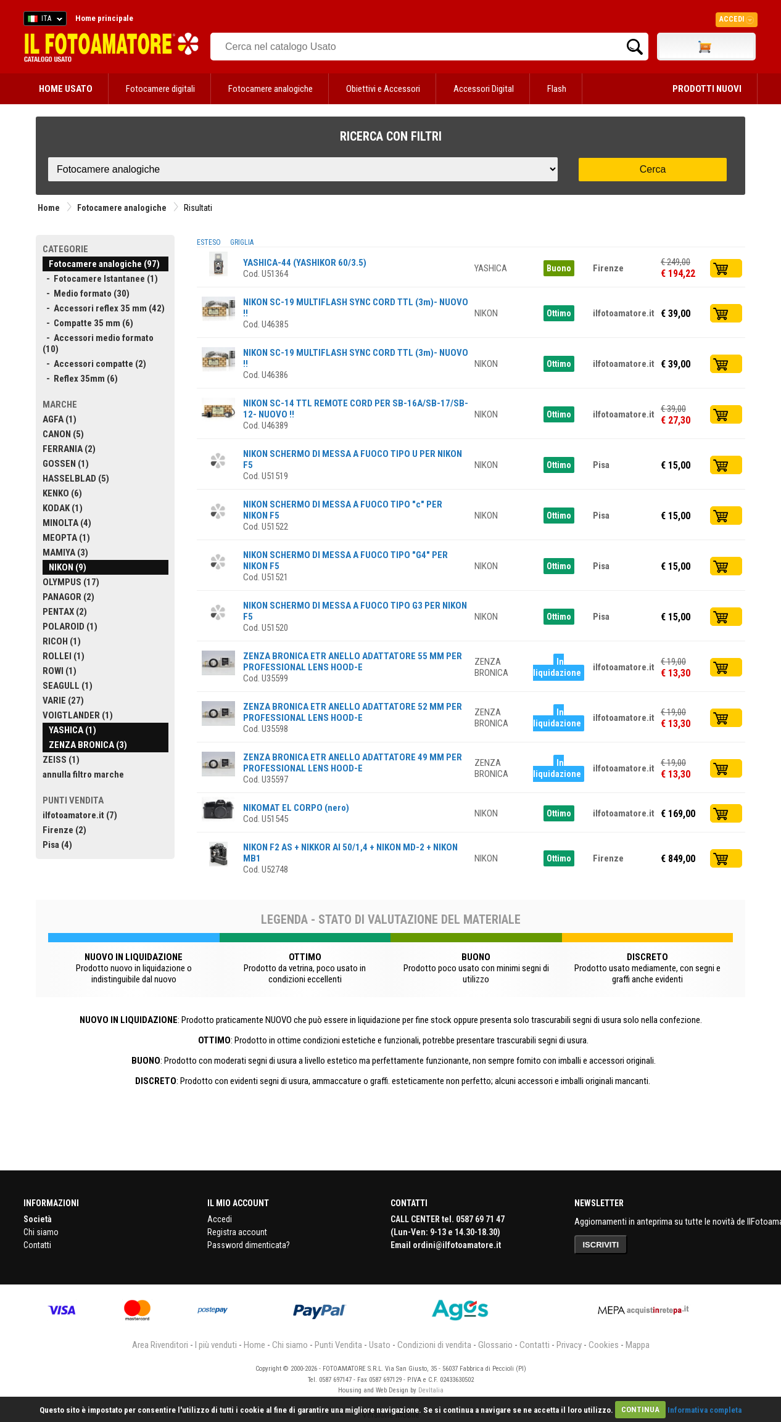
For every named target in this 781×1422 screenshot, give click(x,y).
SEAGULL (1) (68, 685)
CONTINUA (640, 1409)
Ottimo (559, 313)
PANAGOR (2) (68, 596)
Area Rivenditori (160, 1344)
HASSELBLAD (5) (76, 478)
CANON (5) (63, 434)
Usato (379, 1344)
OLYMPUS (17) (71, 582)
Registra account (237, 1232)
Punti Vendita (338, 1344)
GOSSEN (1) (66, 463)
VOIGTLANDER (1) (78, 715)
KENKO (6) (62, 493)
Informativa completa (704, 1409)
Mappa (638, 1344)
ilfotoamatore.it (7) (80, 815)
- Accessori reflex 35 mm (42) (104, 308)
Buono (559, 268)
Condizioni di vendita (434, 1344)
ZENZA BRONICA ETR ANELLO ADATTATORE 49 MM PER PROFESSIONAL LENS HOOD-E (352, 763)
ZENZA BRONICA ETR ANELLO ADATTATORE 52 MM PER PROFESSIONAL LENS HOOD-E (352, 712)
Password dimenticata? (248, 1245)
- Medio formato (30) (86, 293)
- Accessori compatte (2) (94, 363)
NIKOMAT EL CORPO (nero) (296, 807)
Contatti (37, 1245)
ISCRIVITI (601, 1244)
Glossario (495, 1344)
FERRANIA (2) (69, 448)
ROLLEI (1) (64, 656)
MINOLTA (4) (67, 522)
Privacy (569, 1344)
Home (49, 208)
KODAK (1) (63, 508)
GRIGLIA (242, 242)
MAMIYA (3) (65, 552)
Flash (556, 88)
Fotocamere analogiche (270, 88)
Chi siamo (41, 1232)
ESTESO (209, 242)
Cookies (604, 1344)
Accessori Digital (483, 88)
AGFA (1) (59, 419)
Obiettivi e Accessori (383, 88)
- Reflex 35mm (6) (80, 378)
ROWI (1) (59, 670)
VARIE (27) (63, 700)
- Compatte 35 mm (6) (88, 323)
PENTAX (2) (65, 611)
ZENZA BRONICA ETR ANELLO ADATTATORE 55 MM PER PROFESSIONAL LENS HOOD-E (352, 662)
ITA (42, 20)
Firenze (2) (64, 830)
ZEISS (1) (61, 759)
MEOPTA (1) (66, 537)
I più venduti (216, 1344)
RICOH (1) (62, 641)
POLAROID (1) (70, 626)
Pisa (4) (57, 844)
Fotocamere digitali (160, 88)
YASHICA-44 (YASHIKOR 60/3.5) (304, 262)
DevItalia (431, 1390)
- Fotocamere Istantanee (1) (100, 278)
